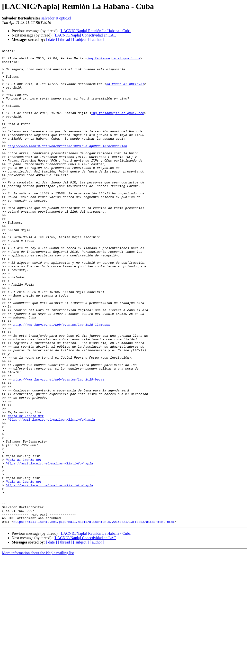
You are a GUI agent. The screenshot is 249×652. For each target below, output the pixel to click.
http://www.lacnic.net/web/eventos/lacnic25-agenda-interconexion (67, 165)
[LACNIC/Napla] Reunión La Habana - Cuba (95, 31)
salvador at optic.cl (56, 18)
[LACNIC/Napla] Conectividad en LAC (84, 35)
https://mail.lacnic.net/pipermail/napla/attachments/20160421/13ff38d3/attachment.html (94, 616)
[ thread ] (65, 39)
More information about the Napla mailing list (38, 648)
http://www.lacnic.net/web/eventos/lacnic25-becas (58, 446)
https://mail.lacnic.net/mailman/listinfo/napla (51, 494)
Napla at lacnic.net (26, 489)
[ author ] (97, 39)
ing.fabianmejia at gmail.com (113, 60)
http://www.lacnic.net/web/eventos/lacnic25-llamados (61, 380)
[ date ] (51, 39)
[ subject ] (81, 39)
